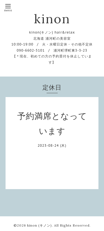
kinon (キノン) (39, 225)
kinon (52, 19)
